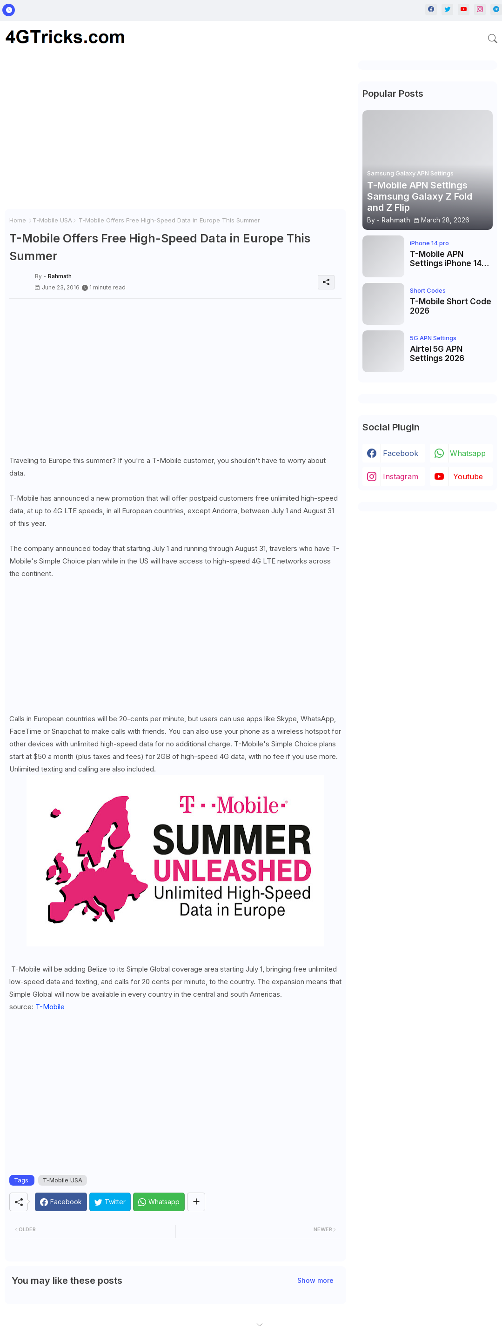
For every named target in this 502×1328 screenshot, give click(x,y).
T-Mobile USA (52, 220)
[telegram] (496, 9)
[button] (492, 38)
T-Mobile (50, 1006)
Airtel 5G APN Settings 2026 (437, 353)
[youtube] (463, 9)
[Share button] (196, 1202)
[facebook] (431, 9)
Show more (315, 1280)
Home (17, 220)
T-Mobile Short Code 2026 (450, 306)
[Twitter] (110, 1202)
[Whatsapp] (159, 1202)
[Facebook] (61, 1202)
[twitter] (447, 9)
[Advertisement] (175, 135)
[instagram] (480, 9)
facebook (400, 453)
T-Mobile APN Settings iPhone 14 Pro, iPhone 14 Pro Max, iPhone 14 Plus (447, 258)
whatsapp (468, 453)
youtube (468, 476)
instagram (400, 476)
